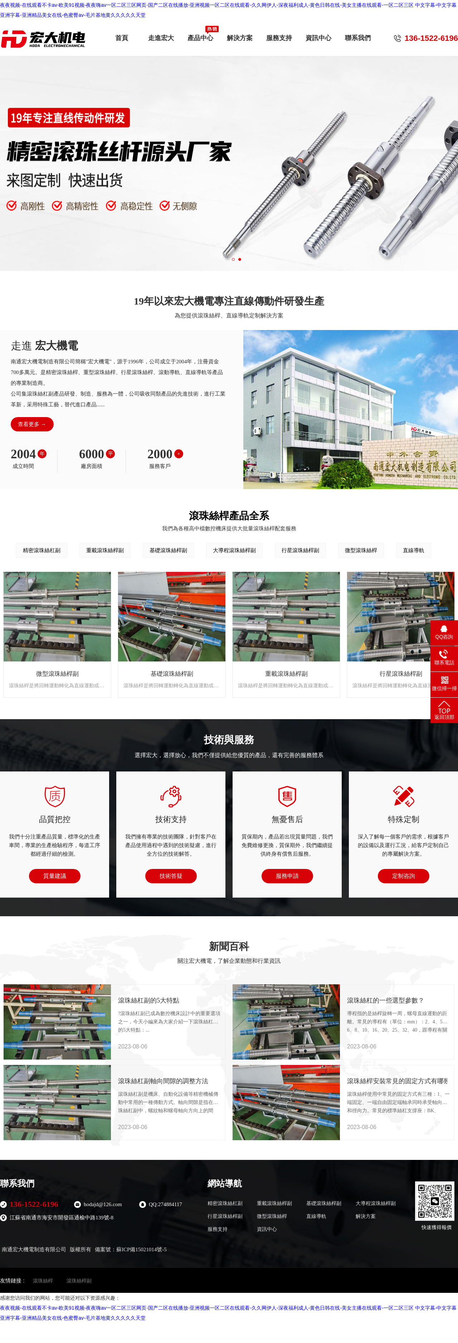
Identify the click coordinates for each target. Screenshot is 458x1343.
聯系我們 (358, 35)
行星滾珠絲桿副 (300, 550)
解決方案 (240, 35)
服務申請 (287, 876)
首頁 (121, 35)
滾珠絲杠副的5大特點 (139, 1000)
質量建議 (54, 876)
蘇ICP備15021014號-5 (141, 1249)
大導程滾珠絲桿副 (234, 550)
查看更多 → (32, 424)
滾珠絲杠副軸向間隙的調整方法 (139, 1081)
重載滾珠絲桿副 (105, 550)
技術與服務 (229, 739)
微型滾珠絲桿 (361, 550)
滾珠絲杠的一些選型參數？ (368, 1000)
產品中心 (200, 35)
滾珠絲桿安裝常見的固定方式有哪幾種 (368, 1081)
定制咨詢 (403, 876)
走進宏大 (161, 35)
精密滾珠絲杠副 (41, 550)
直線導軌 (413, 550)
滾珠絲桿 (43, 1281)
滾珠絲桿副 (79, 1281)
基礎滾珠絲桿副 (168, 550)
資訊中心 (318, 35)
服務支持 (279, 35)
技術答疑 (171, 876)
